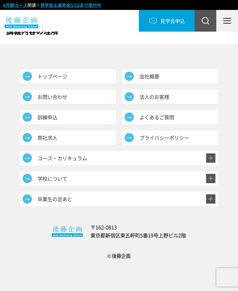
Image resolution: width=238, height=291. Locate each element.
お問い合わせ (52, 96)
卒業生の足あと (54, 199)
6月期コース (15, 5)
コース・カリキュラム (62, 158)
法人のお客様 (154, 96)
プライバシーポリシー (164, 137)
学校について (52, 178)
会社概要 (149, 76)
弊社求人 (47, 137)
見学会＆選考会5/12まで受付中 (70, 5)
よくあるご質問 (156, 117)
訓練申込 (47, 117)
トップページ (52, 76)
